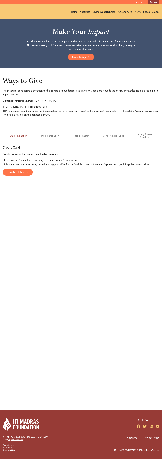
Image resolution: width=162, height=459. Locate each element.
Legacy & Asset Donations (145, 136)
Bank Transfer (82, 135)
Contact (140, 2)
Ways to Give (125, 11)
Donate (153, 2)
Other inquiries (9, 450)
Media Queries (8, 445)
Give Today (81, 57)
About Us (85, 11)
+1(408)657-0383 (15, 439)
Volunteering (8, 447)
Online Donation (18, 135)
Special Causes (151, 11)
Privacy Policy (152, 437)
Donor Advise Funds (113, 135)
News (138, 11)
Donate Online (17, 172)
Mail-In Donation (50, 135)
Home (74, 11)
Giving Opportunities (104, 11)
